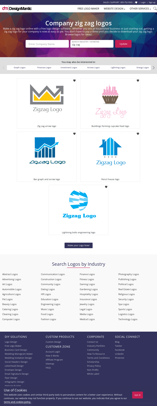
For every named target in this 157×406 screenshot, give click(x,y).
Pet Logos (7, 298)
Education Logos (49, 298)
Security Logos (126, 298)
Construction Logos (51, 278)
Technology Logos (127, 318)
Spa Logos (123, 303)
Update (123, 43)
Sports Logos (125, 308)
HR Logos (46, 293)
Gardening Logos (89, 288)
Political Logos (126, 283)
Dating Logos (48, 288)
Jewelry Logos (87, 303)
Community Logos (50, 283)
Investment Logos (69, 67)
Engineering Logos (50, 303)
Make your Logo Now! (79, 245)
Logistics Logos (126, 313)
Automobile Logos (11, 288)
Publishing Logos (127, 278)
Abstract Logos (10, 273)
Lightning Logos (118, 67)
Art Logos (7, 283)
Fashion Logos (48, 318)
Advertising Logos (11, 278)
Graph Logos (19, 67)
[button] (153, 67)
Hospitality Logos (89, 293)
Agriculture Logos (11, 293)
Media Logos (86, 313)
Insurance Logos (88, 298)
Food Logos (47, 313)
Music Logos (47, 308)
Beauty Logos (9, 303)
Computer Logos (11, 318)
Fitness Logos (87, 278)
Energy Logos (143, 67)
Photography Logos (128, 273)
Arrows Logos (93, 67)
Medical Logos (87, 318)
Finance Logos (87, 273)
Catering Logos (10, 308)
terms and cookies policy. (17, 401)
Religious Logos (126, 293)
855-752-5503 (126, 2)
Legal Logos (86, 308)
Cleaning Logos (10, 313)
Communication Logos (53, 273)
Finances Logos (44, 67)
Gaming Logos (87, 283)
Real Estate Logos (127, 288)
